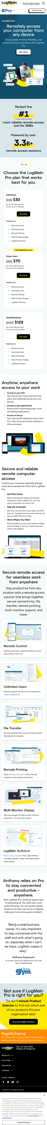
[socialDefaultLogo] (3, 1081)
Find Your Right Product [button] (23, 1022)
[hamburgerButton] (43, 3)
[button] (7, 1055)
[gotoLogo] (9, 3)
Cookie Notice (7, 1123)
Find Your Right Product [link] (31, 3)
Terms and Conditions (9, 1094)
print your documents (17, 774)
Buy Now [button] (23, 52)
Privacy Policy (29, 1094)
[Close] (44, 1101)
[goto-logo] (23, 1048)
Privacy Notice (33, 1121)
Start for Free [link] (37, 10)
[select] (24, 165)
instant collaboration (12, 694)
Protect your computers (13, 856)
